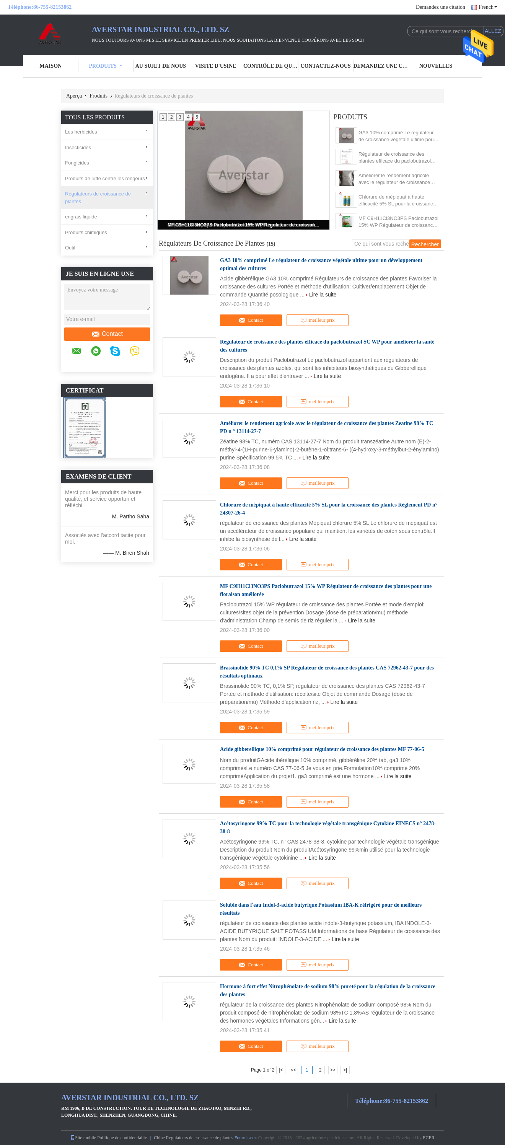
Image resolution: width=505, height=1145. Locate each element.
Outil (70, 248)
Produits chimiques (86, 232)
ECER (429, 1137)
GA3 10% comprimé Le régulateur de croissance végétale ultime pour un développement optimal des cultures (396, 136)
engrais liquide (81, 217)
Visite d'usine (215, 66)
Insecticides (78, 147)
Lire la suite (323, 295)
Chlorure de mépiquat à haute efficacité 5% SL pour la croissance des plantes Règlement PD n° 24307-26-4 (397, 200)
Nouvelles (435, 66)
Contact (107, 334)
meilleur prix (317, 320)
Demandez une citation (440, 7)
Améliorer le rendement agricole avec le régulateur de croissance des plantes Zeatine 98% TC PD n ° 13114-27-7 (397, 179)
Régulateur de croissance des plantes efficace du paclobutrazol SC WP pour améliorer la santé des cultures (397, 158)
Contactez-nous (326, 66)
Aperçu (74, 96)
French (488, 7)
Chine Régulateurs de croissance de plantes (193, 1137)
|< (281, 1070)
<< (293, 1070)
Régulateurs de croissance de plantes (98, 197)
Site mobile (83, 1137)
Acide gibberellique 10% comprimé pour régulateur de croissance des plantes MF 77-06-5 (322, 749)
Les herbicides (81, 132)
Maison (51, 66)
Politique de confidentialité (122, 1137)
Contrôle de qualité (270, 66)
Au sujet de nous (160, 66)
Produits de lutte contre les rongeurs (105, 178)
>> (333, 1070)
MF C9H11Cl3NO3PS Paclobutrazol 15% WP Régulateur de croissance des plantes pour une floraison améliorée (244, 225)
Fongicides (77, 163)
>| (345, 1070)
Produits (105, 66)
